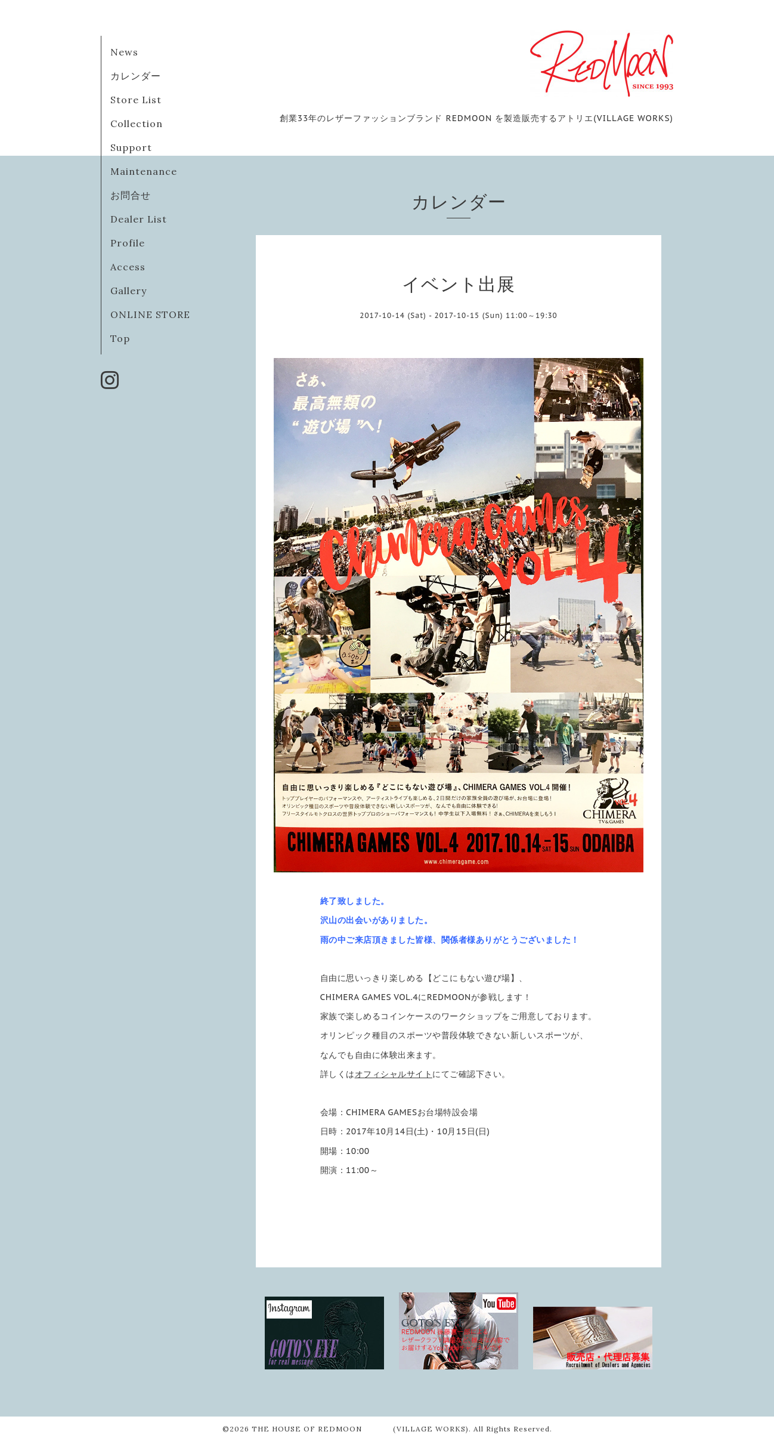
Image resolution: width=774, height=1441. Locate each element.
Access (127, 267)
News (124, 52)
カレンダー (135, 76)
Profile (127, 243)
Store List (136, 100)
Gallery (128, 291)
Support (131, 147)
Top (120, 338)
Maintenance (143, 171)
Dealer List (138, 219)
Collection (136, 123)
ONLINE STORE (150, 314)
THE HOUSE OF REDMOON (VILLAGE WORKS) (360, 1428)
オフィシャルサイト (394, 1074)
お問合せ (130, 195)
